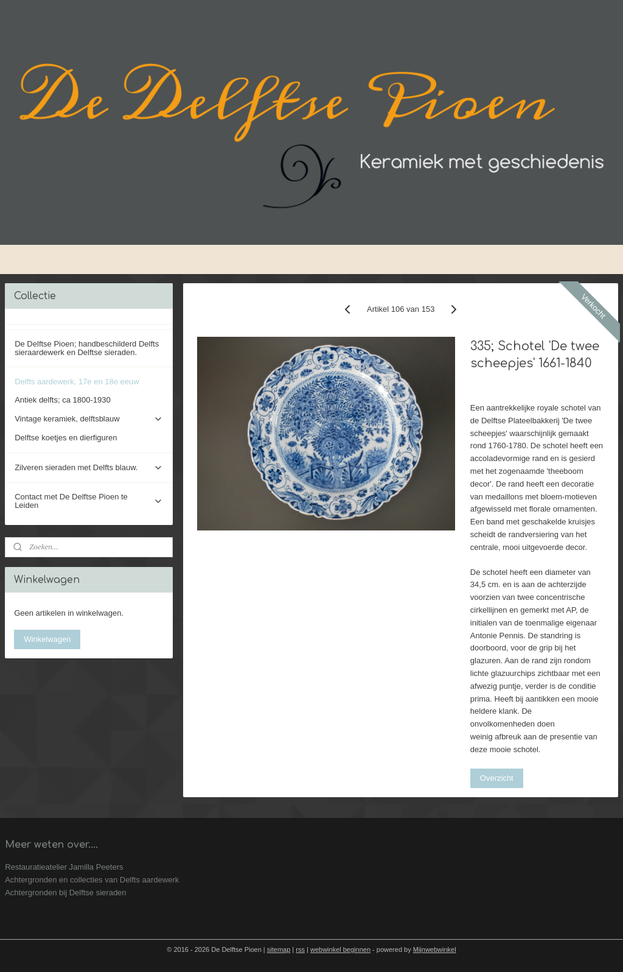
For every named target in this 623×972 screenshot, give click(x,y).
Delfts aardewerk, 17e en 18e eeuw (77, 381)
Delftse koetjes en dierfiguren (66, 437)
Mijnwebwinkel (434, 949)
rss (300, 949)
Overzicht (496, 777)
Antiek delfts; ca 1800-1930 (63, 399)
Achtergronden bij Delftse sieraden (65, 892)
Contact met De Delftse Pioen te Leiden (89, 501)
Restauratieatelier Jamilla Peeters (64, 867)
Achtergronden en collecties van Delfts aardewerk (92, 879)
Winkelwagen (47, 639)
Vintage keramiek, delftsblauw (89, 419)
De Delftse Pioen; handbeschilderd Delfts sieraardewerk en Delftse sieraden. (87, 348)
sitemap (279, 949)
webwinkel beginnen (340, 949)
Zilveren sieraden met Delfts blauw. (89, 468)
